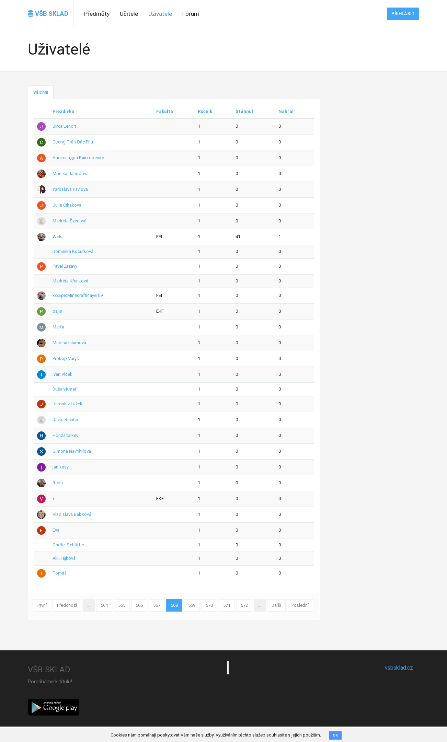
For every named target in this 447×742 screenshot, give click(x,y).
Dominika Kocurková (73, 251)
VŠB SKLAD (48, 14)
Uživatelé (160, 13)
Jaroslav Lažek (67, 403)
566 (139, 605)
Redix (58, 482)
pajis (57, 311)
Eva (56, 530)
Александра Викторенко (78, 157)
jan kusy (61, 466)
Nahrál (286, 111)
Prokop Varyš (66, 358)
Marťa (58, 326)
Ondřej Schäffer (68, 544)
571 (226, 605)
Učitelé (129, 13)
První (42, 605)
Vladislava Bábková (72, 514)
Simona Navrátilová (72, 451)
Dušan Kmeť (65, 389)
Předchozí (67, 605)
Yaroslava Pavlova (70, 189)
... (88, 605)
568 (174, 605)
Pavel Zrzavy (65, 266)
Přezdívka (63, 111)
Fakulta (164, 111)
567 (156, 605)
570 (209, 605)
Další (276, 605)
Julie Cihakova (67, 205)
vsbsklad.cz (399, 667)
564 (104, 605)
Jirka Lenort (64, 126)
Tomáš (60, 573)
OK (335, 735)
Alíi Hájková (64, 558)
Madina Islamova (69, 342)
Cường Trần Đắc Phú (73, 141)
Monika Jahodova (71, 173)
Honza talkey (65, 435)
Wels (57, 236)
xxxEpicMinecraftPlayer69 (78, 295)
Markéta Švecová (70, 220)
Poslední (300, 605)
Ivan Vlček (62, 374)
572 (244, 605)
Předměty (97, 13)
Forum (190, 13)
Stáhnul (244, 111)
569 (191, 605)
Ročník (205, 111)
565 (121, 605)
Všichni (40, 92)
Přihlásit (403, 13)
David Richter (65, 419)
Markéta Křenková (70, 280)
